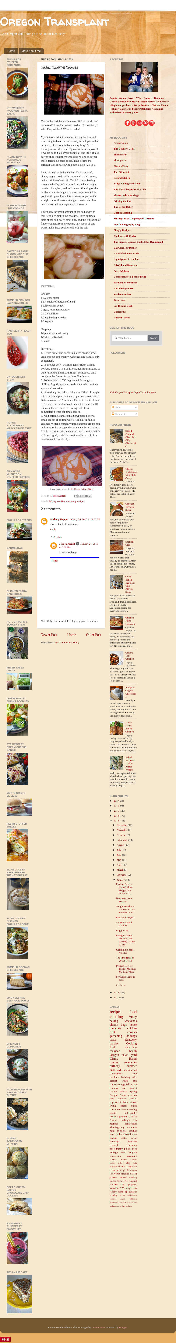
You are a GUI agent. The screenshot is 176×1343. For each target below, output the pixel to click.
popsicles (121, 1130)
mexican (115, 1051)
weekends (131, 1021)
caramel (114, 1145)
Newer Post (49, 635)
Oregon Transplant (54, 21)
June (119, 854)
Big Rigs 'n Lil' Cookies (126, 259)
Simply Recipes (122, 230)
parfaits (129, 1206)
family (133, 1017)
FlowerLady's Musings (126, 195)
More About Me (31, 50)
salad (125, 1055)
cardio (113, 1112)
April (120, 864)
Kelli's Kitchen (122, 177)
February (122, 874)
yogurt (122, 1199)
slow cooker (116, 1134)
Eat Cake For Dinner (125, 247)
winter (125, 1080)
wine (134, 1134)
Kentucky (131, 1039)
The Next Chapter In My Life (130, 189)
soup (134, 1073)
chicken (132, 1028)
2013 (116, 820)
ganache (133, 1191)
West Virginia (129, 1152)
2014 (116, 815)
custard (113, 1159)
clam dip (122, 1191)
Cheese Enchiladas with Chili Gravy (130, 473)
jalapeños (132, 1184)
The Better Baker (123, 206)
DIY (122, 1188)
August (121, 844)
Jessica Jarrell (67, 543)
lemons (124, 1109)
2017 (116, 800)
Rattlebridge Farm (124, 288)
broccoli (132, 1141)
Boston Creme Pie (119, 1181)
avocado (132, 1095)
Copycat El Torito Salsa (129, 506)
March (120, 869)
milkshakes (132, 1195)
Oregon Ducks (118, 1095)
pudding (113, 1195)
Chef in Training (123, 212)
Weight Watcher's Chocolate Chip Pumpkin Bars (125, 909)
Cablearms (120, 311)
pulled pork (130, 1148)
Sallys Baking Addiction (127, 183)
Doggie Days (123, 930)
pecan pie (121, 1170)
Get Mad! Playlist (125, 917)
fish (135, 1120)
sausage (114, 1152)
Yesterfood (119, 300)
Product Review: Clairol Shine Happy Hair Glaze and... (124, 889)
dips (123, 1184)
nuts (135, 1163)
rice (123, 1087)
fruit (112, 1032)
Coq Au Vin (124, 1202)
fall (128, 1084)
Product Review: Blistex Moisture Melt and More (126, 968)
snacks (123, 1091)
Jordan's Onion (122, 294)
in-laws (124, 1102)
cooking (116, 1016)
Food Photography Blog (127, 224)
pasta (113, 1039)
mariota (114, 1116)
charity (121, 1166)
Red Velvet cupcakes (119, 1173)
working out (130, 1069)
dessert (113, 1080)
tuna (135, 1188)
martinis (121, 1206)
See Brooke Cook (123, 305)
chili (128, 1163)
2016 (116, 805)
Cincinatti (115, 1109)
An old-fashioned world (126, 253)
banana (113, 1137)
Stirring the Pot (122, 201)
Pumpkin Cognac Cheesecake (130, 692)
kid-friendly (131, 1112)
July (119, 850)
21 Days (120, 984)
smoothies (114, 1188)
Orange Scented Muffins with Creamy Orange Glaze (125, 940)
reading (133, 1109)
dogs (124, 1024)
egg (123, 1084)
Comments (119, 414)
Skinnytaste (120, 160)
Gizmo (114, 1058)
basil (113, 1070)
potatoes (122, 1098)
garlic (120, 1069)
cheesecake (115, 1155)
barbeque (125, 1120)
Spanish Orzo (129, 543)
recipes (80, 501)
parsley (114, 1043)
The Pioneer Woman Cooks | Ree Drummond (138, 241)
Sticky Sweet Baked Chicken (129, 727)
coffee (124, 1137)
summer (132, 1066)
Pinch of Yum (121, 166)
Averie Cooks (121, 142)
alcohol (127, 1134)
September (122, 839)
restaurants (131, 1127)
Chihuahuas (116, 1073)
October (121, 835)
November (122, 829)
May (119, 859)
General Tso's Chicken (129, 655)
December (122, 825)
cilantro (129, 1166)
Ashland (114, 1120)
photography (116, 1148)
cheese (114, 1024)
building (125, 1077)
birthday (115, 1066)
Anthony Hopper (59, 519)
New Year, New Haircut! (124, 900)
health (133, 1051)
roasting (133, 1177)
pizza (134, 1105)
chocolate (131, 1047)
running (114, 1062)
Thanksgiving (117, 1127)
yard (134, 1055)
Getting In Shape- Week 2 (125, 951)
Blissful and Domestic (125, 265)
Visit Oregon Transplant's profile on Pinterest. (133, 392)
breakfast (114, 1077)
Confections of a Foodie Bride (130, 276)
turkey (121, 1163)
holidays (131, 1036)
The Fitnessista (122, 172)
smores (113, 1199)
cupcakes (114, 1102)
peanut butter (129, 1159)
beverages (115, 1141)
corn (127, 1188)
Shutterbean (120, 154)
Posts (116, 407)
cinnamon (132, 1145)
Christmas (115, 1084)
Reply (53, 529)
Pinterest (133, 1181)
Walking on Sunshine (125, 282)
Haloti (133, 1058)
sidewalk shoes (122, 317)
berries (133, 1098)
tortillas (133, 1130)
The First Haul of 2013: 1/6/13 (125, 959)
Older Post (93, 635)
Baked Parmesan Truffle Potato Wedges (130, 763)
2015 (116, 810)
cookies (61, 501)
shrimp (113, 1091)
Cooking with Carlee (125, 236)
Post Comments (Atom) (67, 642)
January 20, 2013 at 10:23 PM (85, 519)
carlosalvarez (98, 1327)
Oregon (114, 1055)
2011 (116, 997)
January (121, 879)
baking (52, 501)
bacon (124, 1105)
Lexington (132, 1170)
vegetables (130, 1062)
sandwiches (131, 1123)
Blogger (123, 1327)
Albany (113, 1191)
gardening (116, 1036)
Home (11, 50)
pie (130, 1188)
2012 (116, 992)
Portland (114, 1184)
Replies (58, 537)
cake (134, 1077)
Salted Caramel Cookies (124, 924)
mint (112, 1130)
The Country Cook (124, 148)
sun (135, 1080)
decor (134, 1137)
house (133, 1024)
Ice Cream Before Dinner (82, 489)
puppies (133, 1087)
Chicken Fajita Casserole (130, 620)
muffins (114, 1123)
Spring (133, 1091)
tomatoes (115, 1028)
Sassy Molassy (121, 271)
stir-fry (133, 1116)
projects (113, 1166)
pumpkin (123, 1116)
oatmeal (123, 1177)
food (133, 1011)
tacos (112, 1162)
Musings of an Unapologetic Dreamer (134, 218)
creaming (71, 501)
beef (112, 1098)
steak (122, 1195)
